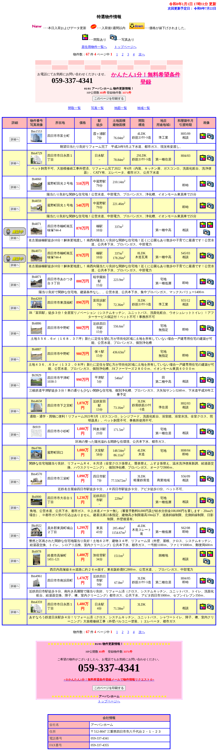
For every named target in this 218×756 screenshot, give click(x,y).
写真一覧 (97, 108)
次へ (142, 54)
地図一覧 (120, 108)
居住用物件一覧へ (94, 47)
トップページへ (125, 47)
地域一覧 (143, 108)
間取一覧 (74, 108)
